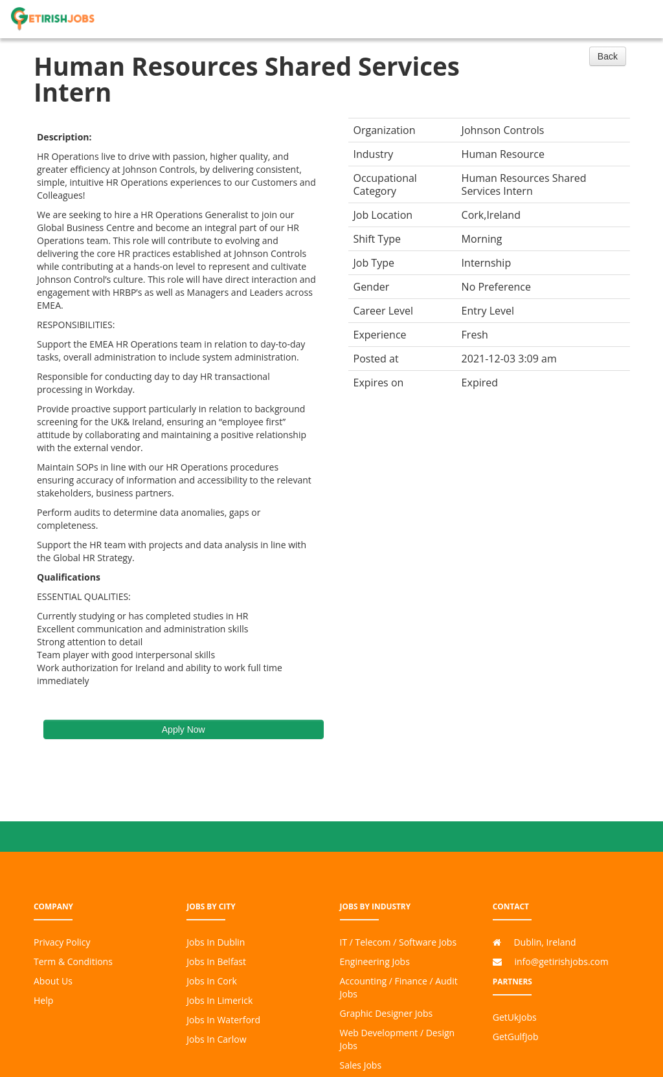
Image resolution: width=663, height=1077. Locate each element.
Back (608, 56)
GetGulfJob (516, 1036)
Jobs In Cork (211, 981)
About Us (53, 981)
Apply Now (183, 729)
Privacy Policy (62, 942)
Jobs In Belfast (216, 961)
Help (43, 1000)
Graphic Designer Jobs (386, 1013)
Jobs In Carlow (216, 1039)
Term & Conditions (73, 961)
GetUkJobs (515, 1017)
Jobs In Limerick (219, 1000)
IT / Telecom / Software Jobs (398, 942)
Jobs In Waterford (223, 1020)
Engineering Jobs (375, 961)
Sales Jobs (361, 1065)
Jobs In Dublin (215, 942)
